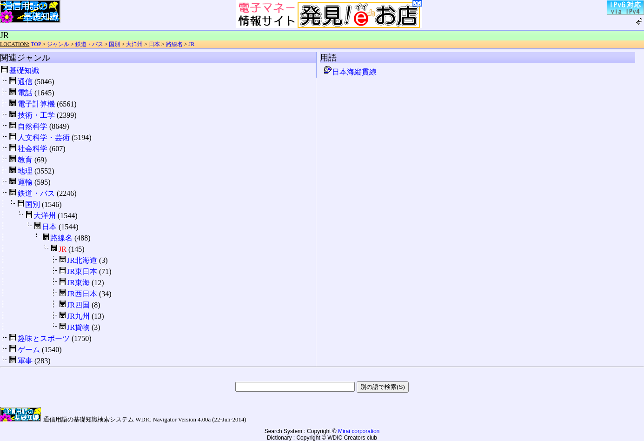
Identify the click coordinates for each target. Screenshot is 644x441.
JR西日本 (82, 294)
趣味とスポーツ (44, 338)
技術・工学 (36, 115)
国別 (114, 44)
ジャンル (58, 44)
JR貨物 (78, 327)
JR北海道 (82, 260)
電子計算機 (36, 104)
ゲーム (29, 350)
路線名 (174, 44)
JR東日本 (82, 271)
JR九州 (78, 316)
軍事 (25, 361)
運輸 (25, 182)
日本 (154, 44)
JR (192, 44)
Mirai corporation (358, 431)
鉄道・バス (89, 44)
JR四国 (78, 305)
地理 (25, 171)
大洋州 (134, 44)
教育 (25, 160)
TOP (36, 44)
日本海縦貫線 (350, 72)
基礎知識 (24, 70)
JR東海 (78, 283)
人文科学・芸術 (44, 137)
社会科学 (32, 149)
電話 (25, 93)
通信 (25, 82)
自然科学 (32, 126)
